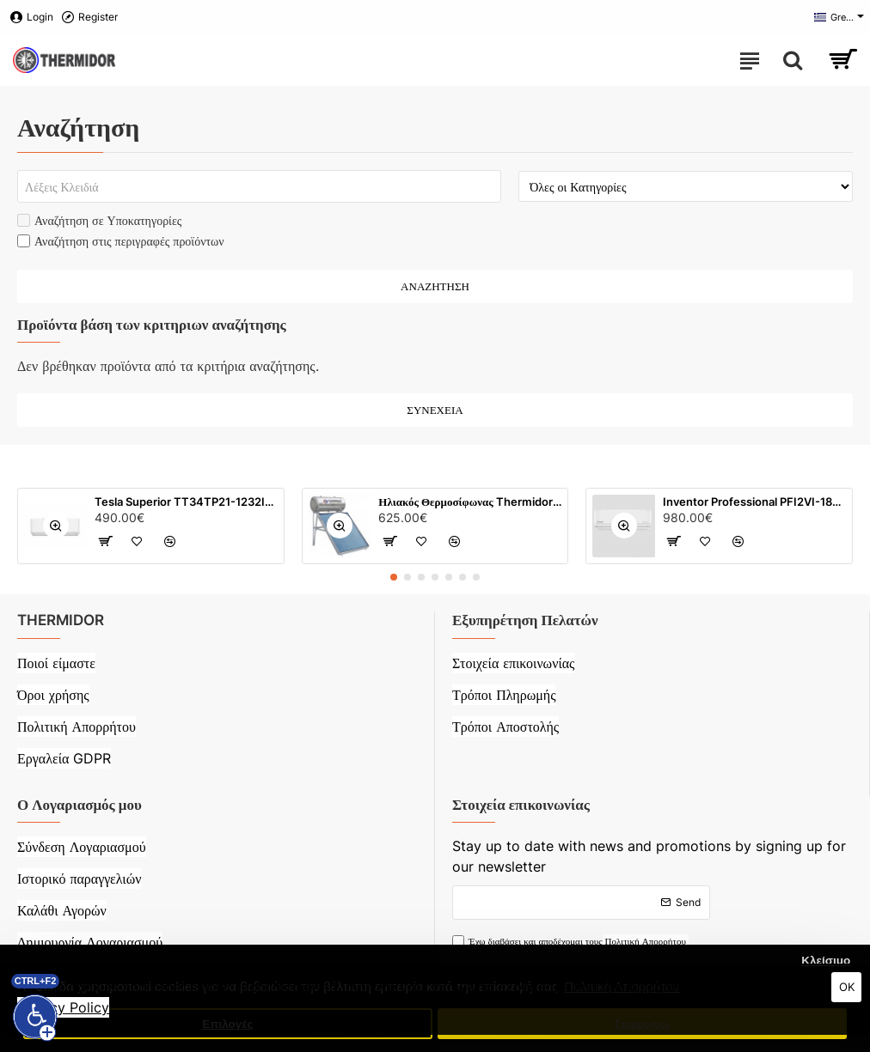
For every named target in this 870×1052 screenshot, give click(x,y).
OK (847, 987)
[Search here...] (792, 60)
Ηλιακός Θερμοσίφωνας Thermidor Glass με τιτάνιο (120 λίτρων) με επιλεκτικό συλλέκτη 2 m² (469, 501)
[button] (393, 577)
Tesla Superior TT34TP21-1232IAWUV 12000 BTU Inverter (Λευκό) (186, 501)
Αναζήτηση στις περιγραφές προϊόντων (120, 241)
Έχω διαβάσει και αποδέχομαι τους (570, 941)
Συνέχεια (435, 410)
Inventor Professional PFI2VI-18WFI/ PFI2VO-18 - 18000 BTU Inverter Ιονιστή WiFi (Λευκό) (754, 501)
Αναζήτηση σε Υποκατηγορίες (99, 220)
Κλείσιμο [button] (825, 960)
